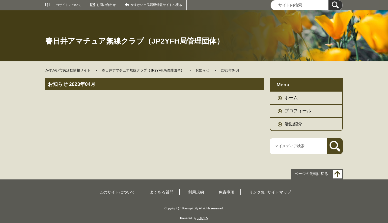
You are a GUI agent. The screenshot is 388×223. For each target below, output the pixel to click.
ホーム (291, 97)
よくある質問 (161, 192)
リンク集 (257, 192)
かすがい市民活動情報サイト (67, 70)
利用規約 (196, 192)
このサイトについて (67, 5)
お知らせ (202, 70)
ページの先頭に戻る (311, 174)
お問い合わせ (106, 5)
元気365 (202, 218)
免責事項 (226, 192)
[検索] (335, 5)
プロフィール (297, 110)
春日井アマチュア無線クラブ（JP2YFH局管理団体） (143, 70)
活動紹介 (293, 124)
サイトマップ (279, 192)
